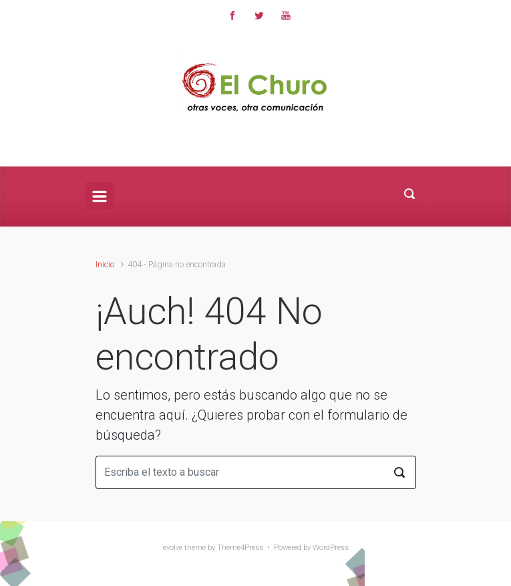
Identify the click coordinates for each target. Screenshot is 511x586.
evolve (172, 547)
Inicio (105, 264)
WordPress (331, 547)
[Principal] (100, 196)
